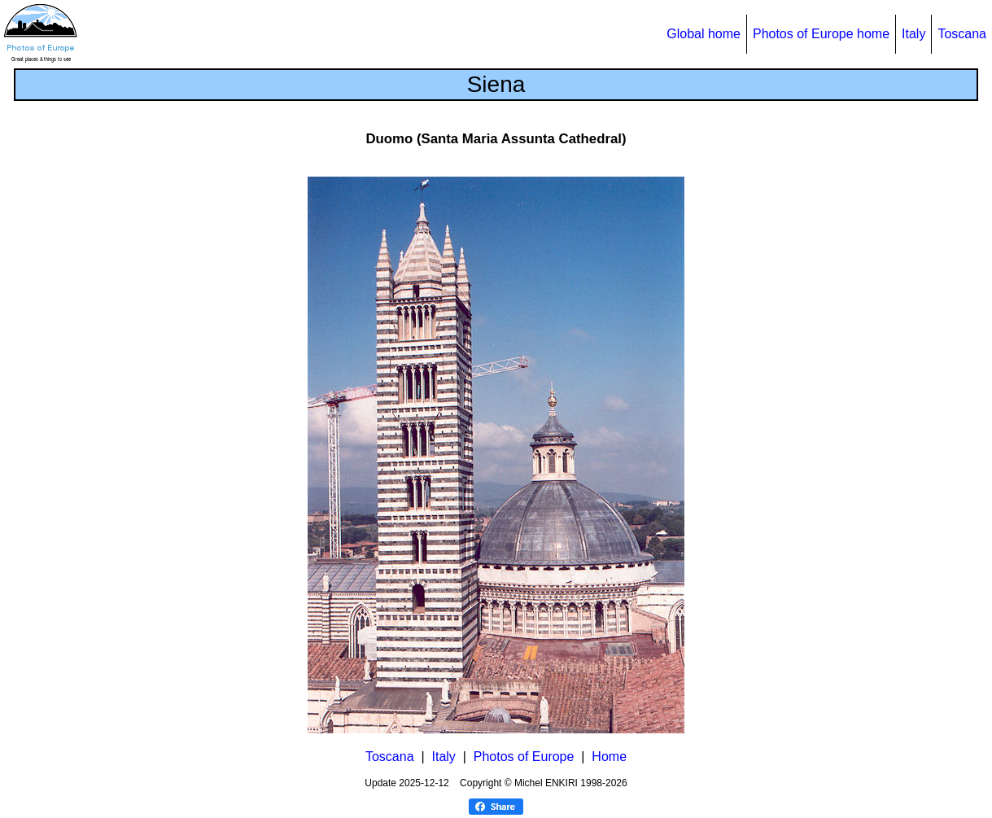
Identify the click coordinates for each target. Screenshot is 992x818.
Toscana (961, 34)
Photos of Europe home (821, 34)
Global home (703, 34)
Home (609, 756)
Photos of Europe (524, 756)
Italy (913, 34)
